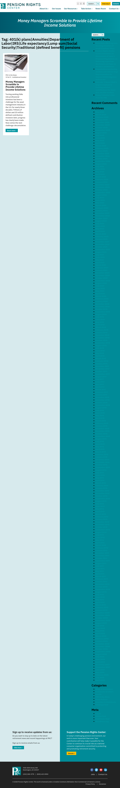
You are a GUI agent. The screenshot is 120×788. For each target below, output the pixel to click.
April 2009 (100, 633)
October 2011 (101, 558)
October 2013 (101, 496)
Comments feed (102, 718)
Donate (116, 4)
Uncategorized (102, 704)
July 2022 (100, 223)
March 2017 (101, 389)
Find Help (106, 4)
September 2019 (103, 311)
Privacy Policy (90, 784)
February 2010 (102, 607)
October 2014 (101, 464)
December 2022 (102, 213)
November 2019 (103, 306)
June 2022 (100, 226)
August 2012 (101, 532)
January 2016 (101, 426)
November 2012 (102, 524)
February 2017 (102, 392)
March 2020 (101, 296)
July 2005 (100, 677)
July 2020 (100, 285)
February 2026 (102, 117)
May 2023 (100, 202)
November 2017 (102, 368)
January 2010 (101, 610)
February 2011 (102, 579)
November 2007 (103, 664)
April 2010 (100, 602)
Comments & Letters (104, 691)
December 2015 (102, 428)
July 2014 (100, 472)
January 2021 (101, 270)
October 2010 (101, 586)
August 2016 (101, 407)
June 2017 (100, 381)
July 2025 (100, 135)
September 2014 (103, 467)
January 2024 (102, 182)
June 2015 (100, 444)
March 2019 (101, 327)
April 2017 (100, 387)
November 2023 (103, 187)
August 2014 (101, 470)
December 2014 (102, 459)
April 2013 (100, 511)
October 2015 (101, 433)
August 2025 (101, 132)
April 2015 (100, 449)
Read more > (11, 130)
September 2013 (103, 498)
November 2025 (103, 125)
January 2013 (101, 519)
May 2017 (100, 384)
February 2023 (102, 208)
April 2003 (100, 680)
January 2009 (102, 641)
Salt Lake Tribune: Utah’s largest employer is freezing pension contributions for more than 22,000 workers (106, 87)
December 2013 (102, 490)
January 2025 (102, 150)
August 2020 (101, 283)
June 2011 (100, 568)
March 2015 (101, 451)
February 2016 (102, 423)
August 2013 (101, 501)
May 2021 (100, 259)
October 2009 (102, 618)
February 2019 (102, 330)
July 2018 (100, 348)
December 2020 (102, 272)
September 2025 (103, 130)
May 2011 (100, 571)
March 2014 (101, 483)
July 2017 (100, 379)
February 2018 (102, 361)
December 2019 (102, 304)
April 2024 (100, 174)
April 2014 (100, 480)
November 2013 (102, 493)
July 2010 (100, 594)
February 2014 (102, 485)
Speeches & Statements (106, 702)
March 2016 (101, 420)
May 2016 (100, 415)
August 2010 (101, 592)
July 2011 (100, 566)
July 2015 (100, 441)
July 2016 (100, 410)
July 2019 (100, 317)
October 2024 (102, 158)
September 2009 (103, 620)
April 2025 (100, 143)
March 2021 (101, 265)
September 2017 (103, 374)
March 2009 (101, 636)
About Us (44, 8)
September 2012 (103, 529)
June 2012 (100, 537)
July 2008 (100, 656)
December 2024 (102, 153)
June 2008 (100, 659)
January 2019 (101, 332)
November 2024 (103, 156)
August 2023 (101, 195)
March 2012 (101, 545)
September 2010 (103, 589)
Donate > (71, 753)
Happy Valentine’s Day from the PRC (105, 96)
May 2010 (100, 599)
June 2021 (100, 257)
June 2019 (100, 319)
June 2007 (100, 669)
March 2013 (101, 514)
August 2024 (101, 164)
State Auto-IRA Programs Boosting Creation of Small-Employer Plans (107, 45)
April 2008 (100, 662)
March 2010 (101, 604)
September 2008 (103, 651)
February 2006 (102, 675)
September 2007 (103, 667)
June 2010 (100, 597)
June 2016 (100, 413)
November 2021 (102, 244)
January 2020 (102, 301)
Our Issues (56, 8)
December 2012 (102, 522)
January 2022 (102, 239)
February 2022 (102, 236)
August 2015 (101, 438)
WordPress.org (102, 721)
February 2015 (102, 454)
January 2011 (101, 581)
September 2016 (103, 405)
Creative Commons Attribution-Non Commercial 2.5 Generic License (77, 782)
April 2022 (100, 231)
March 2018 (101, 358)
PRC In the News (103, 697)
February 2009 (102, 638)
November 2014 (102, 462)
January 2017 (101, 394)
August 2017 (101, 376)
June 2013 (100, 506)
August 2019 (101, 314)
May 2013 (100, 509)
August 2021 (101, 252)
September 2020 (103, 280)
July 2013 (100, 503)
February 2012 (102, 547)
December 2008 (103, 643)
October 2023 (102, 189)
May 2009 (100, 630)
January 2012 (101, 550)
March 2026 (101, 114)
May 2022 (100, 228)
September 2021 (103, 249)
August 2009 (101, 623)
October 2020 (102, 278)
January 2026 (102, 119)
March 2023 (101, 205)
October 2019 (101, 309)
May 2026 (100, 112)
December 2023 (102, 184)
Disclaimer (102, 784)
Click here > (18, 747)
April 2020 (100, 293)
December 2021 (102, 241)
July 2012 (100, 534)
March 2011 (101, 576)
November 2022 (103, 215)
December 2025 (102, 122)
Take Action (86, 8)
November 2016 (102, 400)
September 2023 (103, 192)
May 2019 (100, 322)
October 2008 (102, 649)
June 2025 (100, 138)
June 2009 (100, 628)
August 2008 (101, 654)
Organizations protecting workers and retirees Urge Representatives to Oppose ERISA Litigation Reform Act (107, 74)
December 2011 (102, 553)
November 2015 (102, 431)
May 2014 (100, 477)
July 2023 (100, 197)
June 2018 (100, 350)
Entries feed (101, 716)
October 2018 (101, 340)
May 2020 (100, 291)
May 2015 (100, 446)
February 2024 (102, 179)
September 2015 (103, 436)
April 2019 (100, 324)
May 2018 (100, 353)
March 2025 (101, 145)
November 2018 (103, 337)
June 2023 (100, 200)
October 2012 (101, 527)
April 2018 (100, 355)
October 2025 (102, 127)
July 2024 (100, 166)
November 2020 (103, 275)
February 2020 (102, 298)
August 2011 (101, 563)
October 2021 (101, 246)
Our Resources (71, 8)
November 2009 (103, 615)
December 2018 (102, 335)
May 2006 (100, 672)
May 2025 (100, 140)
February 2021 (102, 267)
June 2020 (100, 288)
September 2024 (103, 161)
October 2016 (101, 402)
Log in (98, 713)
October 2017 (101, 371)
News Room (100, 8)
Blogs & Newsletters (104, 689)
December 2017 (102, 366)
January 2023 (102, 210)
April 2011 (100, 573)
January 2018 (101, 363)
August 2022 (101, 221)
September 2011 (103, 560)
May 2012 (100, 540)
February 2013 (102, 516)
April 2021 (100, 262)
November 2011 (102, 555)
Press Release (101, 699)
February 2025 (102, 148)
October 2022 (102, 218)
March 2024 (101, 176)
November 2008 (103, 646)
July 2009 (100, 625)
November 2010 (103, 584)
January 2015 (101, 457)
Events (98, 694)
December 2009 (103, 612)
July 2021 (100, 254)
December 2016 (102, 397)
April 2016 (100, 418)
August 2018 (101, 345)
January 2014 (101, 488)
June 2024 (100, 169)
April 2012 (100, 542)
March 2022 (101, 234)
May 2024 (100, 171)
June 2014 (100, 475)
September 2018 (103, 342)
